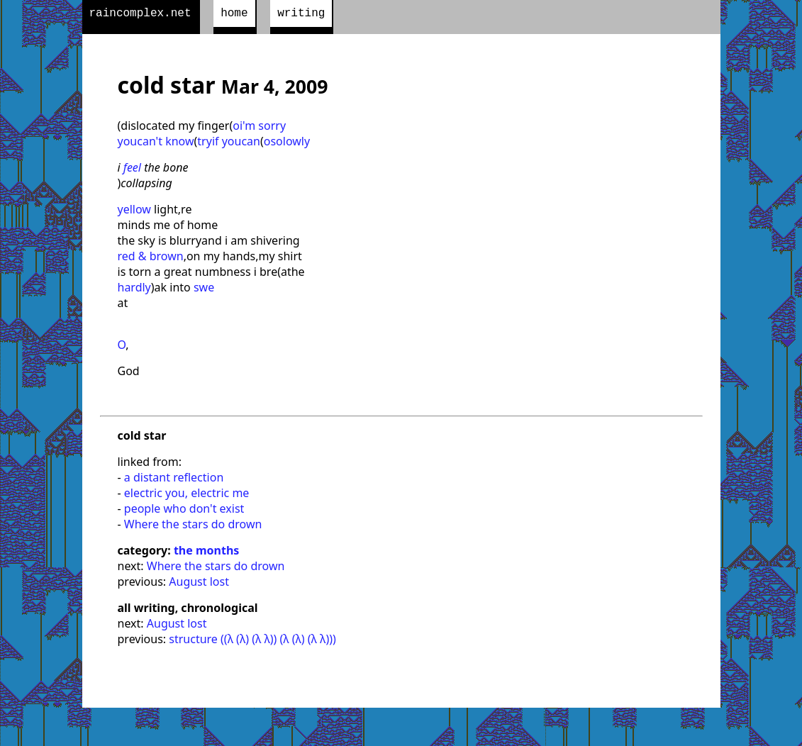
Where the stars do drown (193, 527)
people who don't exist (184, 511)
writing (301, 15)
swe (204, 290)
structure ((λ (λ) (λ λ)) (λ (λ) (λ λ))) (252, 642)
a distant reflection (173, 480)
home (234, 15)
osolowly (287, 144)
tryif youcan (228, 144)
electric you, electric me (187, 495)
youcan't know (156, 144)
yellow (134, 212)
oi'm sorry (259, 128)
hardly (134, 290)
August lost (199, 584)
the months (206, 553)
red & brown (151, 259)
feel (132, 170)
